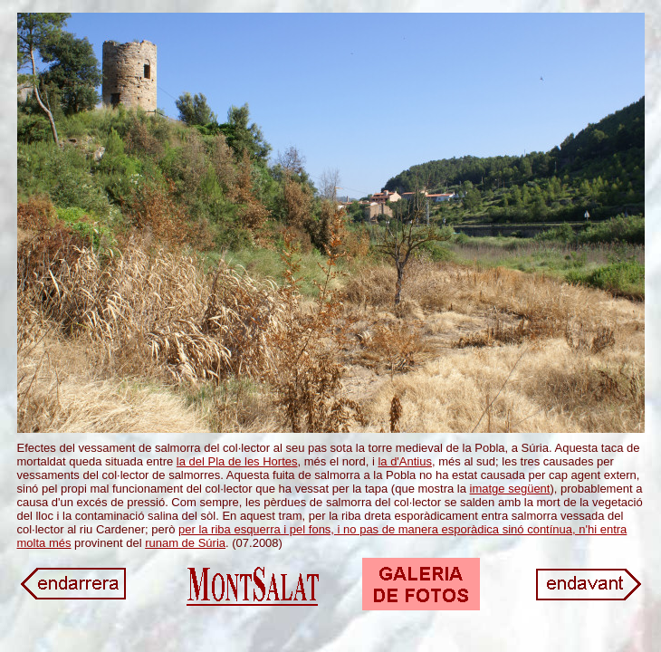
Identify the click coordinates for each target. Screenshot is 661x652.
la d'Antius (405, 461)
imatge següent (510, 488)
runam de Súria (185, 543)
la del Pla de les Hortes (237, 461)
